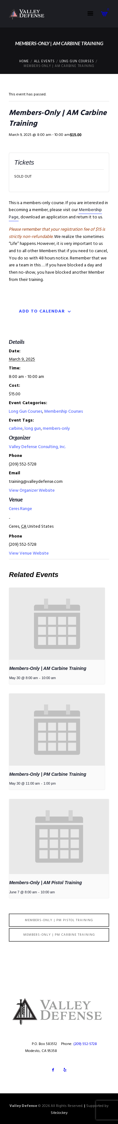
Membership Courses (63, 411)
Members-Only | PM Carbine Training (47, 774)
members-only (56, 428)
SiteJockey (59, 1113)
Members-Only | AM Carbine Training (47, 668)
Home (24, 61)
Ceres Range (20, 509)
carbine (16, 428)
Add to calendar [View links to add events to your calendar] (42, 311)
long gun (33, 428)
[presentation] (57, 624)
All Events (44, 61)
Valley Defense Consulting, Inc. (37, 447)
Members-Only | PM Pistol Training (59, 920)
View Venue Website (29, 553)
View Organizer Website (32, 490)
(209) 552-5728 (85, 1044)
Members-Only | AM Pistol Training (45, 882)
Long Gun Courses (76, 61)
